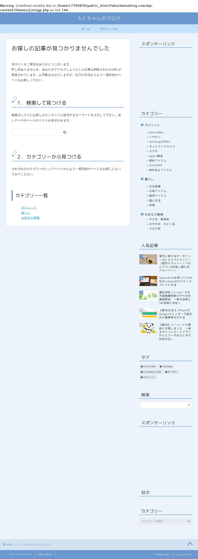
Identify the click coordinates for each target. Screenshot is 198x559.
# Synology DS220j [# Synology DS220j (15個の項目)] (152, 371)
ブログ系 (155, 228)
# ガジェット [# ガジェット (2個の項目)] (149, 377)
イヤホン (155, 137)
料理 (152, 205)
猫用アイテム (158, 195)
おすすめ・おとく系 (162, 224)
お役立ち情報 (30, 217)
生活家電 (155, 186)
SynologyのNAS (159, 141)
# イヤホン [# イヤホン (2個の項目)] (173, 371)
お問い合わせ (45, 554)
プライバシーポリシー (20, 554)
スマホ (153, 151)
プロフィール (108, 29)
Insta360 (155, 165)
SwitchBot (156, 132)
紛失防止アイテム (160, 170)
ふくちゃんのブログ (99, 18)
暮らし (25, 212)
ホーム (85, 29)
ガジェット (29, 207)
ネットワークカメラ (162, 146)
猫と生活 (155, 200)
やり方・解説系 (159, 219)
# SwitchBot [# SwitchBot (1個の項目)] (149, 366)
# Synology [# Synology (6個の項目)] (167, 366)
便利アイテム (158, 160)
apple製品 (156, 156)
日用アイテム (158, 191)
